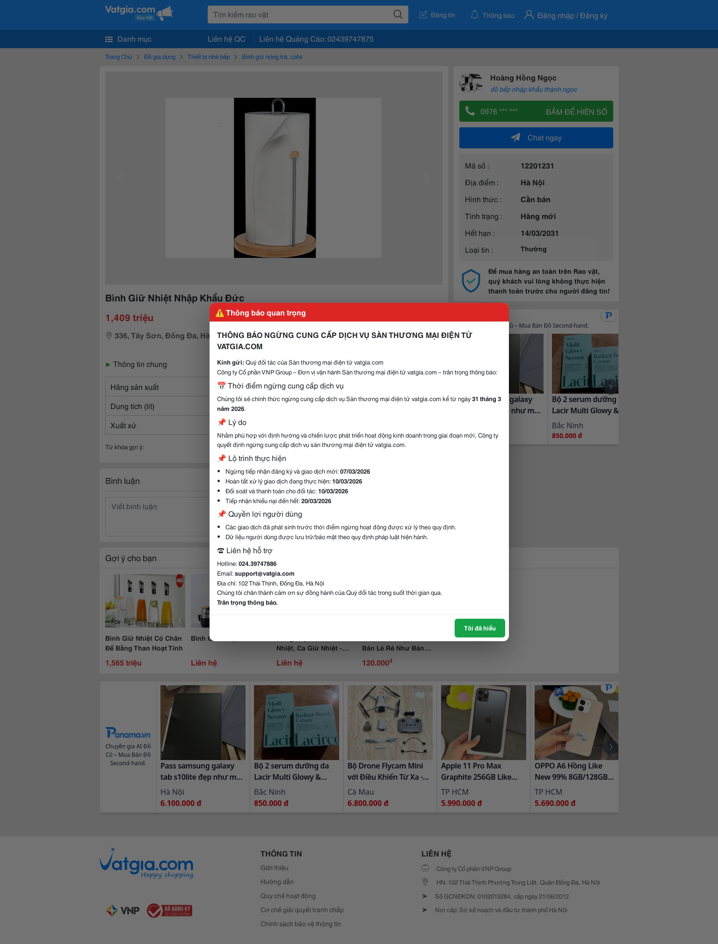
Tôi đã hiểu (480, 627)
